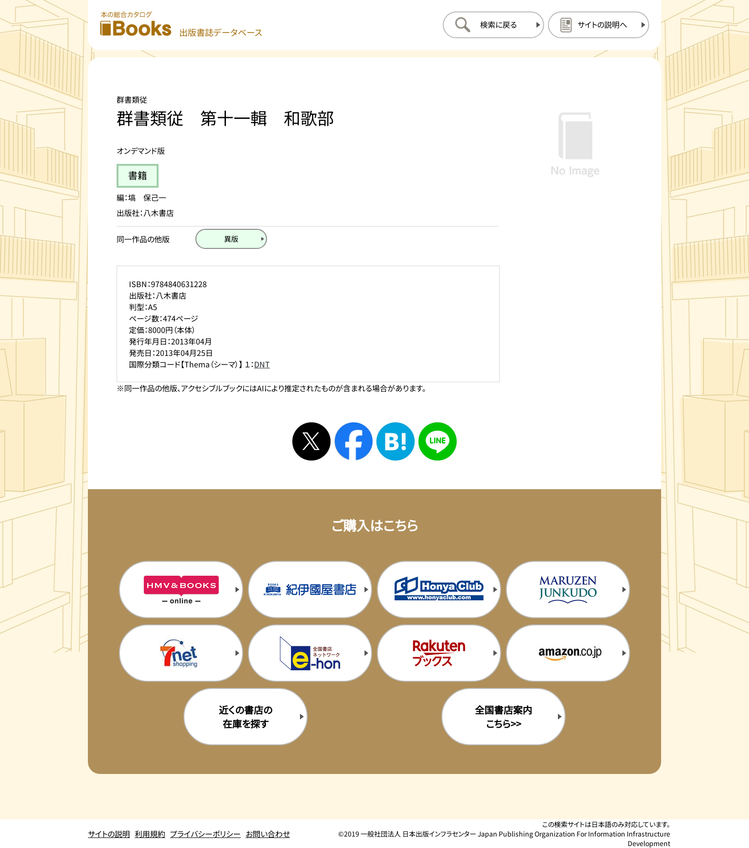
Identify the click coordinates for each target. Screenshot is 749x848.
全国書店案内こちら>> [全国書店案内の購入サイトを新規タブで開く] (503, 716)
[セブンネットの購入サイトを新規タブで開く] (181, 653)
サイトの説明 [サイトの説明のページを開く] (109, 833)
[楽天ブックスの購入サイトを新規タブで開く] (439, 653)
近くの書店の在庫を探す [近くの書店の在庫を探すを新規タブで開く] (245, 716)
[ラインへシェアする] (437, 441)
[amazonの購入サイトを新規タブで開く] (568, 653)
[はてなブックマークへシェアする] (395, 441)
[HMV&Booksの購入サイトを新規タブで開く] (181, 589)
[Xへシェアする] (311, 441)
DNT (262, 364)
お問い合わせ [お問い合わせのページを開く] (268, 833)
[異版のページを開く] (231, 239)
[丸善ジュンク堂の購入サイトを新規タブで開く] (568, 589)
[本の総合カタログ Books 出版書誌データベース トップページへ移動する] (181, 24)
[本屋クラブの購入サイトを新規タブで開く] (439, 589)
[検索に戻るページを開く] (493, 24)
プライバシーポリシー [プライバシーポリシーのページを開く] (205, 833)
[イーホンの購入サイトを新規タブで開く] (310, 653)
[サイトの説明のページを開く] (598, 24)
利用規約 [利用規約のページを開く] (150, 833)
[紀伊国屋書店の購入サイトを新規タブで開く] (310, 589)
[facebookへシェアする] (353, 441)
